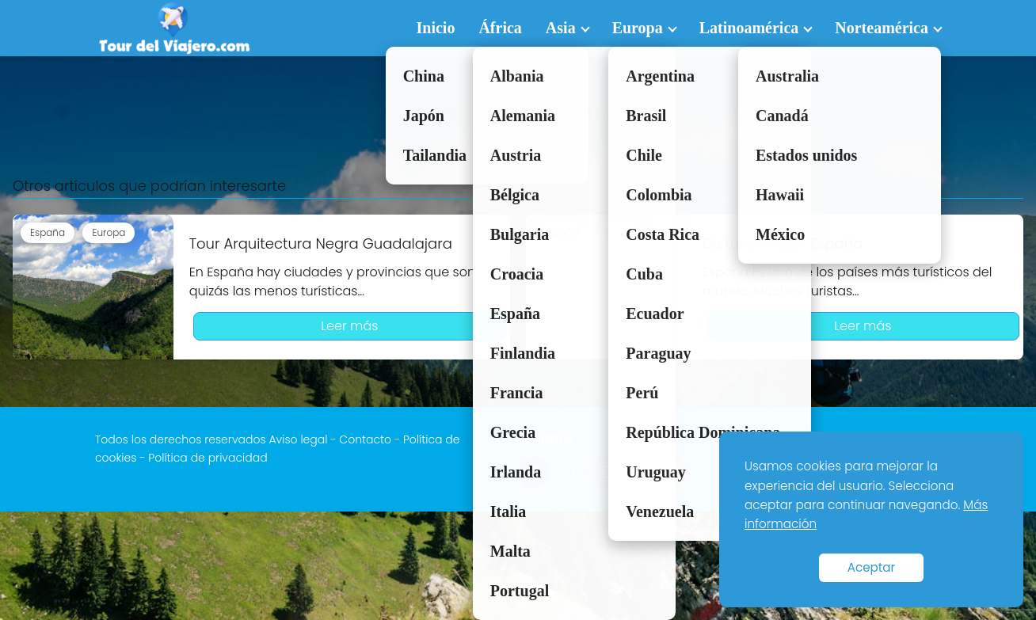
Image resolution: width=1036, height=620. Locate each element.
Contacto (365, 439)
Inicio (436, 27)
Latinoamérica (749, 27)
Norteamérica (881, 27)
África (499, 27)
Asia (561, 27)
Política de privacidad (207, 458)
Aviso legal (298, 439)
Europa (637, 27)
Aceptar (871, 567)
